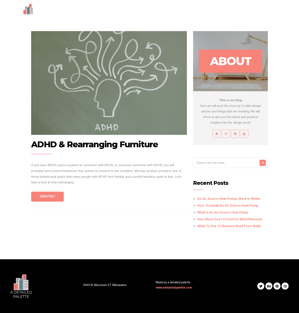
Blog (213, 11)
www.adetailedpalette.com (174, 287)
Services (181, 11)
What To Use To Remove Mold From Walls (229, 226)
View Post (47, 196)
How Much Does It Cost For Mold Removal (229, 219)
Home (149, 11)
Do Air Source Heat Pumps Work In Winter (229, 199)
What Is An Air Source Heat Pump (222, 212)
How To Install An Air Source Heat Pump (227, 205)
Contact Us (231, 11)
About (164, 11)
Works (198, 11)
